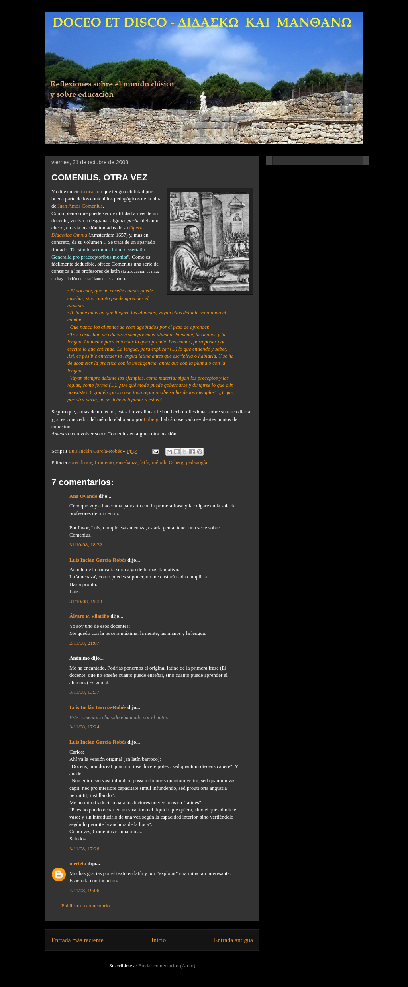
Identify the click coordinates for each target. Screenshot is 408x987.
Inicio (158, 939)
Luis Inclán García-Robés (97, 560)
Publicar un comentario (85, 906)
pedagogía (196, 462)
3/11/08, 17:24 (84, 727)
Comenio (104, 462)
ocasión (94, 191)
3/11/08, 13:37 (84, 692)
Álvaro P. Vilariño (89, 616)
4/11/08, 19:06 (84, 890)
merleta (77, 863)
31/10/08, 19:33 (85, 601)
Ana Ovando (83, 496)
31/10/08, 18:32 (85, 545)
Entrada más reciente (77, 939)
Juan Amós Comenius (80, 206)
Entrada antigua (233, 939)
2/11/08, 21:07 (84, 643)
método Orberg (167, 462)
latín (144, 462)
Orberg (151, 419)
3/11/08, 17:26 (84, 849)
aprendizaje (80, 462)
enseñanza (126, 462)
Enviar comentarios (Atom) (166, 966)
